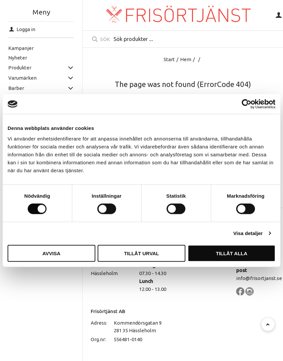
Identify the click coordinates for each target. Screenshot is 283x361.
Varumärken (22, 78)
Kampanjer (20, 48)
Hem (185, 59)
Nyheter (17, 57)
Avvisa (51, 253)
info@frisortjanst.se (259, 278)
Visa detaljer (248, 233)
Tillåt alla (231, 253)
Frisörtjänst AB (108, 311)
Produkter (19, 67)
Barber (16, 88)
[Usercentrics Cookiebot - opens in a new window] (246, 104)
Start (169, 59)
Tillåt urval (141, 253)
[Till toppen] (268, 324)
